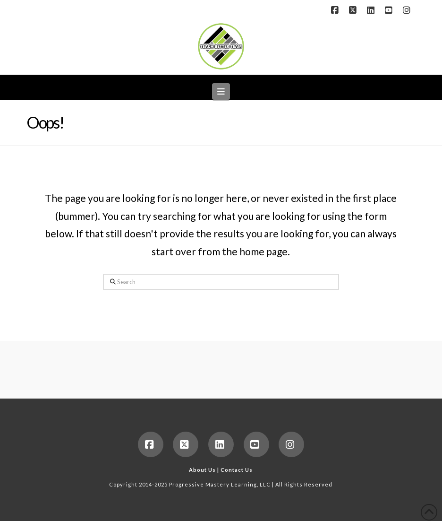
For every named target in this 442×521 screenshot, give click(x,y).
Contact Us (237, 470)
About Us (202, 470)
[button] (221, 91)
